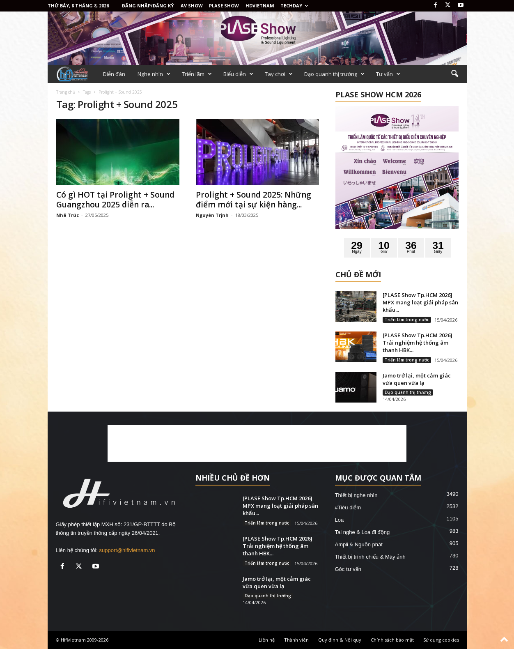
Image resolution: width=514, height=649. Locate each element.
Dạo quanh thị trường (334, 74)
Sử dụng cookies (441, 640)
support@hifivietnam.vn (127, 550)
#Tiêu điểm (348, 507)
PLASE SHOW (224, 5)
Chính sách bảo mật (392, 640)
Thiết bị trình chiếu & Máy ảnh (370, 557)
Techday (294, 5)
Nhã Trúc (67, 215)
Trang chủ (65, 92)
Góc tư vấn (348, 569)
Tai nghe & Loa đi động (362, 532)
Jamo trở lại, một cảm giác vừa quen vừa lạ (417, 379)
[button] (454, 74)
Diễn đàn (114, 74)
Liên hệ (267, 640)
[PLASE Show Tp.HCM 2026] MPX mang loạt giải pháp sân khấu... (420, 302)
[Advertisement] (257, 443)
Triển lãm (197, 74)
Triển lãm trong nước (407, 319)
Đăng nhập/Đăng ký (148, 5)
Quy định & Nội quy (339, 640)
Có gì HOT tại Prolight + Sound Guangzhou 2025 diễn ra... (115, 199)
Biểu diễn (238, 74)
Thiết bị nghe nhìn (356, 495)
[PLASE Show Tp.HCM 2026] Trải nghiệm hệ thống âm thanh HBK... (417, 342)
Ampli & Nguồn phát (359, 544)
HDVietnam (260, 5)
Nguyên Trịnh (212, 215)
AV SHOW (192, 5)
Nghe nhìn (154, 74)
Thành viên (296, 640)
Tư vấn (388, 74)
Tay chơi (279, 74)
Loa (339, 520)
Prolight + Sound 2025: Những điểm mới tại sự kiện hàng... (253, 199)
